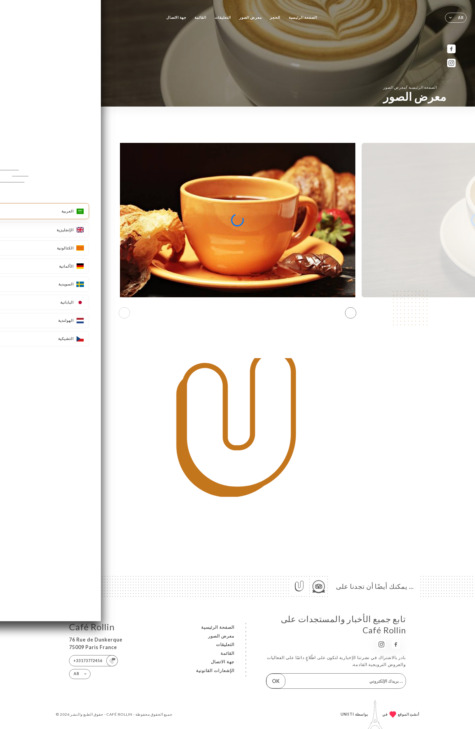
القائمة (200, 17)
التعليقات (223, 17)
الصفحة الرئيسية (303, 17)
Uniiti (347, 714)
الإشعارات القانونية (215, 670)
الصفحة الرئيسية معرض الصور (410, 87)
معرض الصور (250, 17)
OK (276, 681)
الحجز (275, 17)
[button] (350, 312)
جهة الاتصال (176, 17)
